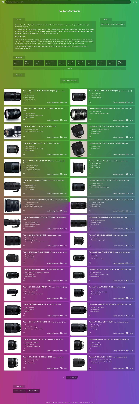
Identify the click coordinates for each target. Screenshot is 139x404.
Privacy (80, 402)
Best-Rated (74, 80)
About (73, 402)
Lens (65, 102)
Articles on (19, 391)
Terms (76, 402)
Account (91, 402)
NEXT (74, 377)
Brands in (33, 391)
